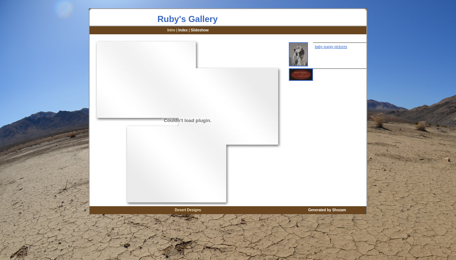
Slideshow (199, 30)
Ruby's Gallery (187, 19)
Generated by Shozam (327, 210)
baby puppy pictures (331, 47)
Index (183, 30)
